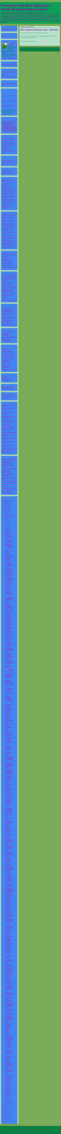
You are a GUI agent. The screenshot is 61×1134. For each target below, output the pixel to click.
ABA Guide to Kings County (7, 181)
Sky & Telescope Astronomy (6, 367)
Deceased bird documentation (6, 340)
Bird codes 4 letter (7, 171)
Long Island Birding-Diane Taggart (7, 475)
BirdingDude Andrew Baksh (7, 465)
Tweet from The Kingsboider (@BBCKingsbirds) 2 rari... (9, 890)
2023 (6, 505)
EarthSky (4, 414)
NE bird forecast (6, 261)
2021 (5, 509)
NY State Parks (6, 398)
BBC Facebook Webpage (9, 459)
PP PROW (7, 925)
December (8, 511)
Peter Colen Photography (9, 481)
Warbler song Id (6, 295)
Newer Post (24, 49)
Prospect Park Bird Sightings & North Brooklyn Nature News (26, 7)
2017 (5, 1111)
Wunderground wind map (9, 76)
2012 (5, 1121)
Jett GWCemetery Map (8, 235)
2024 (6, 503)
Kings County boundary (8, 238)
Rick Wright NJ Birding (8, 483)
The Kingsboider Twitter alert (8, 151)
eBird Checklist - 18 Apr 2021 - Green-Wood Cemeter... (9, 1012)
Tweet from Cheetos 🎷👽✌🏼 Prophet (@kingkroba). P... (9, 669)
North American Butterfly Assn (9, 439)
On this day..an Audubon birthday (9, 705)
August (7, 521)
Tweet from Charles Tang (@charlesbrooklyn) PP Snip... (9, 663)
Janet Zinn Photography (8, 468)
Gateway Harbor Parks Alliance (8, 197)
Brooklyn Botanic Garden (9, 191)
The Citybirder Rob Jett (8, 488)
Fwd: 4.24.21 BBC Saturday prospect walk (8, 726)
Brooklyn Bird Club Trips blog (9, 163)
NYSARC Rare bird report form (7, 379)
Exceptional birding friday (8, 552)
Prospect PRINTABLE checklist (8, 145)
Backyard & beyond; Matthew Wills (7, 462)
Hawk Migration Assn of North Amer (9, 417)
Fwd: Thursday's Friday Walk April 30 (8, 540)
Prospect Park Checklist (8, 64)
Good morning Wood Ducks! (9, 790)
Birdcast (4, 36)
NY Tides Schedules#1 (8, 267)
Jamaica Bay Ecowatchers (5, 334)
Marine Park (5, 204)
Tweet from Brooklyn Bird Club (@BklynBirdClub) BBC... (8, 914)
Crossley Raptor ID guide (9, 277)
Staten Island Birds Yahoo (7, 451)
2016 (6, 1113)
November (8, 514)
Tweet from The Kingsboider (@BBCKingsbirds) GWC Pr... (9, 759)
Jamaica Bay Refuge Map (7, 233)
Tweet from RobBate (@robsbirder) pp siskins (9, 606)
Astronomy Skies (7, 412)
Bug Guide (5, 349)
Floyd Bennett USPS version (8, 221)
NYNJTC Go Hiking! (7, 426)
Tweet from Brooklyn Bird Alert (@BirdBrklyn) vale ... (9, 656)
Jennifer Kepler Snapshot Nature (7, 471)
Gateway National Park (8, 199)
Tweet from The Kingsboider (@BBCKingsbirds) (9, 599)
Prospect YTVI (9, 909)
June (6, 525)
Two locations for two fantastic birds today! (8, 999)
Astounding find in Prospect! (8, 632)
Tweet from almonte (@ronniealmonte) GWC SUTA (9, 564)
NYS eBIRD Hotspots (8, 140)
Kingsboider (12, 43)
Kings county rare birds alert (8, 84)
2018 (5, 1109)
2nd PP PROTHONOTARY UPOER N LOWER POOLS (9, 938)
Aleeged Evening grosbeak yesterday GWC (8, 1026)
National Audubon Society (7, 435)
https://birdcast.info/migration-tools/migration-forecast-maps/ (35, 32)
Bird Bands (5, 376)
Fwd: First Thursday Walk (8, 1096)
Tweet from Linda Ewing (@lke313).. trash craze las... (8, 847)
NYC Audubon (6, 424)
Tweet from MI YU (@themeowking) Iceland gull (9, 1070)
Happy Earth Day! (8, 818)
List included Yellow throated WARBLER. (8, 902)
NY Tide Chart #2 (7, 265)
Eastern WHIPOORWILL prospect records (9, 994)
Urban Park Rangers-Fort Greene (9, 318)
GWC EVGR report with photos (8, 975)
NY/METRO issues (7, 331)
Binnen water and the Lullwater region (8, 1058)
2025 (6, 501)
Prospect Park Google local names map (8, 244)
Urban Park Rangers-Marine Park (8, 321)
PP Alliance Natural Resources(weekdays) (8, 311)
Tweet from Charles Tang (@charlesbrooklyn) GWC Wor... (9, 841)
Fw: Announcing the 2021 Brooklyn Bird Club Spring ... (8, 1077)
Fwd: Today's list (8, 815)
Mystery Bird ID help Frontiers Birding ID (8, 290)
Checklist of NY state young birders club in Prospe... (8, 981)
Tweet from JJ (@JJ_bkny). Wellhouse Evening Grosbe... (9, 558)
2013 (5, 1119)
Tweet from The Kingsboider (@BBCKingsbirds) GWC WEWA (9, 772)
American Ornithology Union (8, 409)
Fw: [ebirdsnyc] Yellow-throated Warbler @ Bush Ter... (9, 613)
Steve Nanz (5, 485)
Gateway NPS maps (7, 224)
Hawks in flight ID (7, 285)
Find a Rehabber (6, 308)
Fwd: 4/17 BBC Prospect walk (9, 961)
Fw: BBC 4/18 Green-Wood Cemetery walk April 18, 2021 (9, 970)
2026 (6, 499)
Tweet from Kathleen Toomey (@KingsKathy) (9, 720)
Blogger (45, 1131)
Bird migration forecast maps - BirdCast (8, 584)
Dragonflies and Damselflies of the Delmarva (8, 785)
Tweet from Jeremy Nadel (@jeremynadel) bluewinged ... (9, 533)
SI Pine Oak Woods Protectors (7, 446)
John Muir (7, 836)
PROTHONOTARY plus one (9, 927)
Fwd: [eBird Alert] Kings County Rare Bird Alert (9, 573)
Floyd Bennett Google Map (8, 218)
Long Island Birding (7, 420)
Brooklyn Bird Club (7, 160)
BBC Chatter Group (7, 187)
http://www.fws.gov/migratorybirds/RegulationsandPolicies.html (9, 106)
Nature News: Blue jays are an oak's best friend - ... (9, 547)
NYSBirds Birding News (8, 142)
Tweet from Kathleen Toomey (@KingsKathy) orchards (9, 623)
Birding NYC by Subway (8, 215)
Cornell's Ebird (6, 173)
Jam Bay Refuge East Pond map (8, 229)
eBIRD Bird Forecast (7, 355)
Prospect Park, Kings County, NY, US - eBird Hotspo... (9, 638)
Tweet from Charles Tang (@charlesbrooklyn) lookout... (9, 854)
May (6, 527)
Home (40, 49)
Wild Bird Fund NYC (7, 324)
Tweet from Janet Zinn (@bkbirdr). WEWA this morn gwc (8, 810)
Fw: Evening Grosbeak (8, 965)
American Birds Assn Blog (8, 406)
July (6, 523)
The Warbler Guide (7, 492)
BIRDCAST (5, 256)
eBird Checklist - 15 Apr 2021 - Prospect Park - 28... (9, 1090)
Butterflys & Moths (7, 353)
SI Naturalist (5, 148)
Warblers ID (5, 297)
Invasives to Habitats (8, 358)
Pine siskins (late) (8, 589)
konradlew (34, 1131)
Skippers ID (5, 364)
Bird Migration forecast (8, 254)
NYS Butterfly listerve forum (8, 429)
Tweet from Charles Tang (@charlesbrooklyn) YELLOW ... (9, 897)
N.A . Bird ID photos (7, 422)
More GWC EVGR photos (8, 957)
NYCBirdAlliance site (8, 29)
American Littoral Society (7, 184)
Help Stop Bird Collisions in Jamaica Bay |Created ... (9, 1038)
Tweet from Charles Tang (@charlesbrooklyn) (9, 649)
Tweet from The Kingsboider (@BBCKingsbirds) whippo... (9, 1006)
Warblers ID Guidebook (8, 300)
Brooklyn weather (7, 258)
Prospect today (7, 1031)
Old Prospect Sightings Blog (8, 478)
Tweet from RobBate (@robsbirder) (9, 593)
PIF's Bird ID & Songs (8, 293)
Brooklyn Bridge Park (8, 194)
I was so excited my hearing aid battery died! (9, 884)
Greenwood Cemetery (8, 202)
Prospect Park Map (7, 247)
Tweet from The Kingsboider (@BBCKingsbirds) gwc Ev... (9, 1019)
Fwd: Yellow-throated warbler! (8, 874)
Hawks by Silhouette (7, 283)
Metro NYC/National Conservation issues (8, 388)
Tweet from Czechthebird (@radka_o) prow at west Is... (9, 691)
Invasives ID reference (8, 337)
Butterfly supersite (7, 351)
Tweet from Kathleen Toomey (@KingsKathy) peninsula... (9, 861)
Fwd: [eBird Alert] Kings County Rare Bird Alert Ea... (9, 988)
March (7, 1099)
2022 (6, 507)
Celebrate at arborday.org (9, 569)
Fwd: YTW (7, 602)
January (7, 1103)
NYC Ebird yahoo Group (9, 138)
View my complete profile (9, 58)
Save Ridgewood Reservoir (6, 207)
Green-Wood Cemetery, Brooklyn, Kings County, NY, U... (8, 740)
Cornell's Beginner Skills (9, 275)
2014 (5, 1117)
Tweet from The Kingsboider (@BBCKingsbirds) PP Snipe (9, 676)
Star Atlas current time (8, 448)
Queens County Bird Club (7, 442)
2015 (6, 1115)
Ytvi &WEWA (8, 834)
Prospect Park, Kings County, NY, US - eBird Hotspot (9, 796)
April (6, 529)
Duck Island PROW (8, 907)
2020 (6, 1106)
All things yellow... (7, 714)
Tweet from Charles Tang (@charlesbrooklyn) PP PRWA (9, 869)
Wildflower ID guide (7, 369)
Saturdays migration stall (8, 753)
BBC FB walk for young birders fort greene (8, 644)
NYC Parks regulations (8, 395)
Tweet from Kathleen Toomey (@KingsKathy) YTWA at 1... (9, 699)
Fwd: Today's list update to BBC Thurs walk (8, 778)
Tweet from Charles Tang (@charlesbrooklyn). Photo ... (9, 921)
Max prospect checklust (8, 617)
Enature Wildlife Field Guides (8, 280)
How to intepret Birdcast (9, 72)
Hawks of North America (9, 287)
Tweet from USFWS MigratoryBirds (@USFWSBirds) (9, 683)
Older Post (56, 49)
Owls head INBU (7, 1034)
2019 (6, 1107)
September (8, 518)
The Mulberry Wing (7, 490)
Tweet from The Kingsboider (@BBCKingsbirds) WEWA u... (9, 765)
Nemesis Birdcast (7, 263)
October (7, 516)
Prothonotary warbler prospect (8, 945)
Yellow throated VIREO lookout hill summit (8, 830)
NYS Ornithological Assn (9, 432)
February (7, 1101)
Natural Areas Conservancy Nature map (9, 241)
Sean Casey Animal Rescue (7, 314)
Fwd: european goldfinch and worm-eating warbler (9, 823)
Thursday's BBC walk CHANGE (8, 628)
